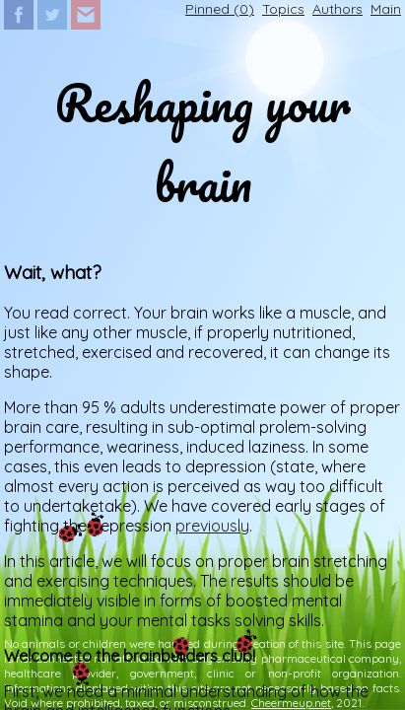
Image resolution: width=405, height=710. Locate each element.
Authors (337, 9)
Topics (283, 9)
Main (386, 9)
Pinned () (219, 9)
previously (212, 525)
